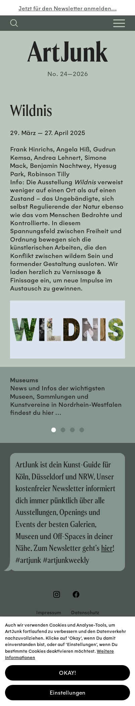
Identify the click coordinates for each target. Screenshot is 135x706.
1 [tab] (53, 430)
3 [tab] (72, 430)
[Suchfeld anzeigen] (14, 23)
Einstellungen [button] (67, 689)
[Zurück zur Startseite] (67, 51)
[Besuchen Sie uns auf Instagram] (58, 594)
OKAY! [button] (67, 669)
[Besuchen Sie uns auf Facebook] (77, 594)
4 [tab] (81, 430)
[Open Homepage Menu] (119, 23)
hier (107, 547)
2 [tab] (63, 430)
